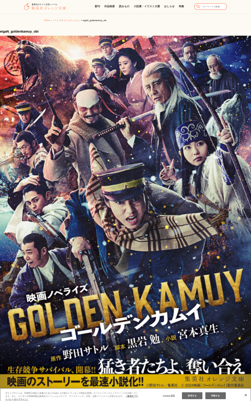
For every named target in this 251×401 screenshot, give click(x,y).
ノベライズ (55, 20)
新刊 (97, 6)
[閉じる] (245, 396)
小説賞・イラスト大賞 (147, 6)
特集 (181, 6)
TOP (46, 20)
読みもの (124, 6)
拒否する (192, 397)
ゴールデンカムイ (72, 20)
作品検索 (109, 6)
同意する (215, 397)
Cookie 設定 (169, 397)
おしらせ (169, 6)
